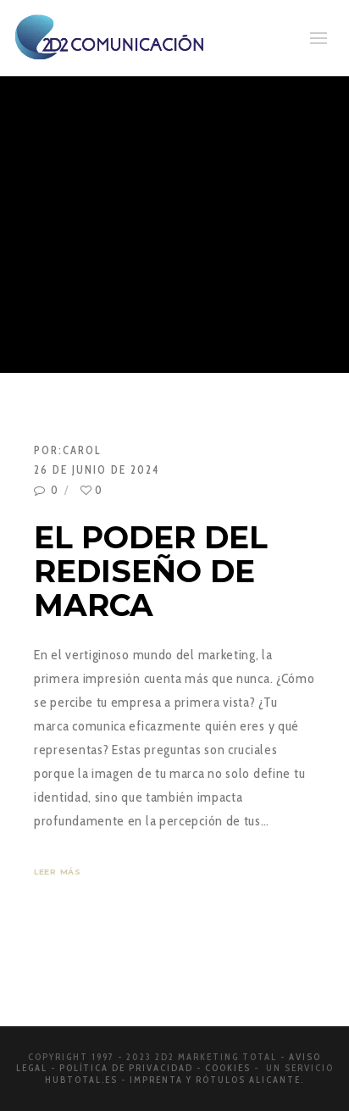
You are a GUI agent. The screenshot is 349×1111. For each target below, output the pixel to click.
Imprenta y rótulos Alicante (215, 1080)
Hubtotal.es (81, 1080)
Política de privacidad (126, 1068)
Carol (82, 450)
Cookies (228, 1068)
